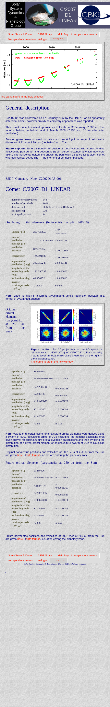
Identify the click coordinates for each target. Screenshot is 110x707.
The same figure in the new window (21, 96)
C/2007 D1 (59, 39)
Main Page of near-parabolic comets (77, 34)
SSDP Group (45, 34)
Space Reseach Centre (20, 34)
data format (33, 455)
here (20, 455)
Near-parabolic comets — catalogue (27, 39)
